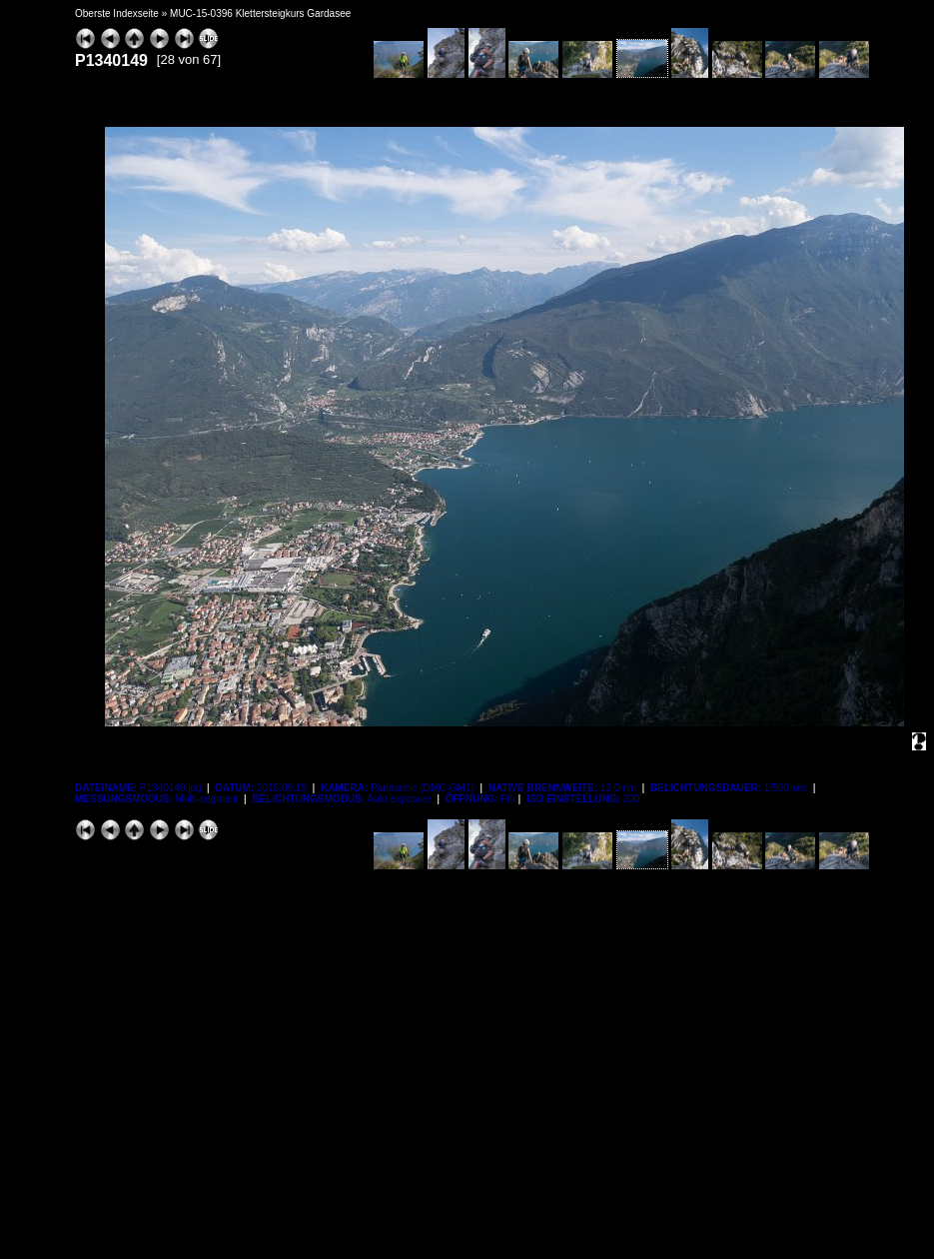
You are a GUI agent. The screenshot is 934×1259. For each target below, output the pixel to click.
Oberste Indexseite (117, 13)
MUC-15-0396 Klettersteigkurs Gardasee (260, 13)
